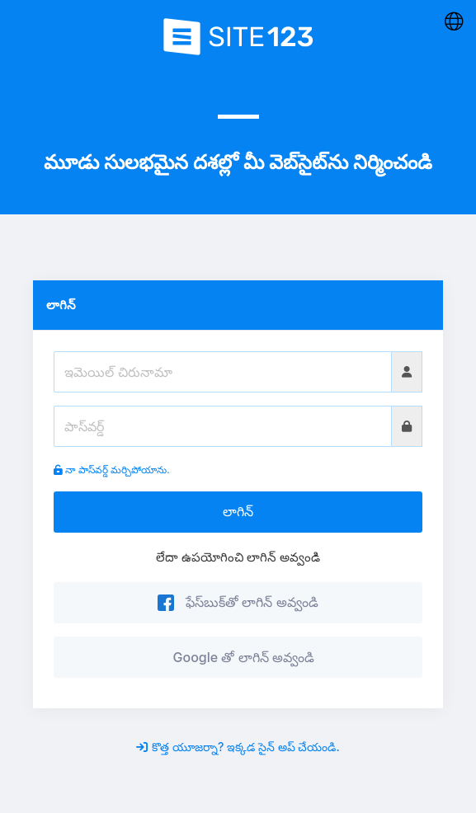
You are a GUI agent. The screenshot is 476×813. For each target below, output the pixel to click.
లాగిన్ (238, 511)
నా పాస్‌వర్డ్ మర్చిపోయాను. (112, 469)
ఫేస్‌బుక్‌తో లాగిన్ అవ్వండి (238, 602)
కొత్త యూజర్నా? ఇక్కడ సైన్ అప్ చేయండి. (237, 747)
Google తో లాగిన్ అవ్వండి (240, 657)
